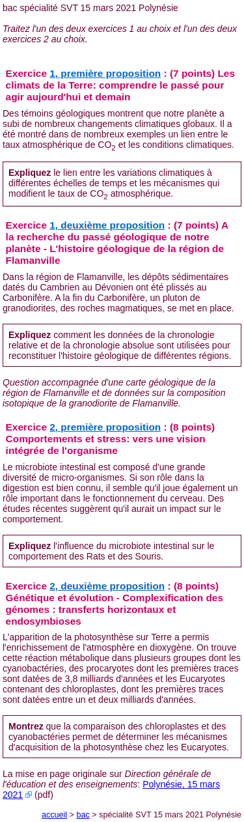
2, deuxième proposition (107, 585)
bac (82, 814)
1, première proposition (105, 73)
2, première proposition (105, 426)
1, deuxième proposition (107, 225)
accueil (54, 814)
